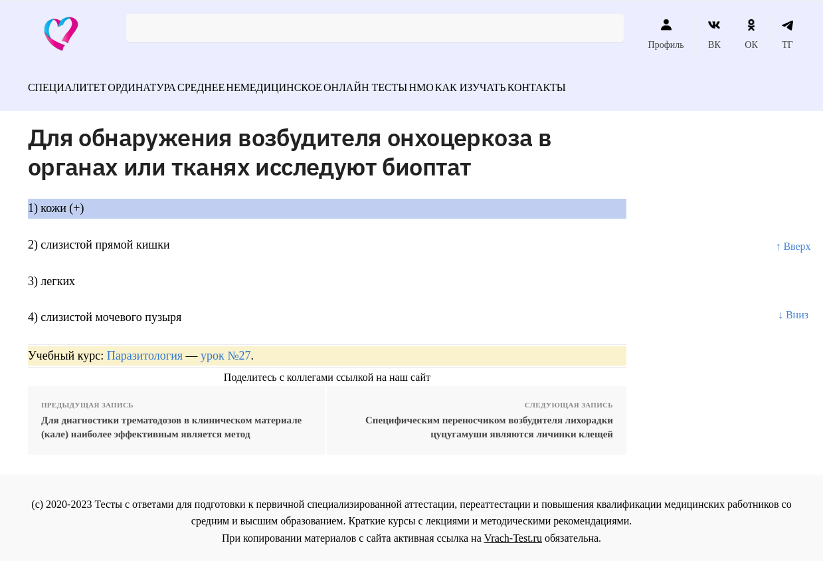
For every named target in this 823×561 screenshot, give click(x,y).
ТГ (787, 34)
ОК (751, 34)
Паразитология (145, 348)
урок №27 (225, 348)
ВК (714, 34)
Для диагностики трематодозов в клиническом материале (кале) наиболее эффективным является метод (171, 419)
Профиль (666, 34)
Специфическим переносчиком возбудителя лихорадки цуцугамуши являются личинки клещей (489, 419)
